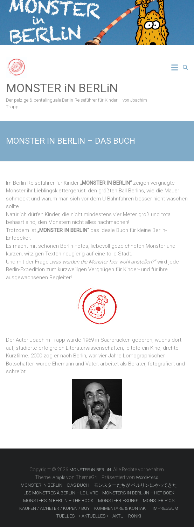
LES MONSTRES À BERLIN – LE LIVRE (60, 492)
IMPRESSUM (165, 508)
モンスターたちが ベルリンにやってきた (135, 485)
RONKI (134, 516)
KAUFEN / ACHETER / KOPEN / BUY (54, 508)
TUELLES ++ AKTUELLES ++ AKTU (90, 516)
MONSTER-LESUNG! (118, 500)
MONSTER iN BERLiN (62, 88)
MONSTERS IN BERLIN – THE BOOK (58, 500)
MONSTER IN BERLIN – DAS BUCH (55, 485)
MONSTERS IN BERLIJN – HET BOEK (138, 492)
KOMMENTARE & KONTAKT (121, 508)
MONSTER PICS (158, 500)
